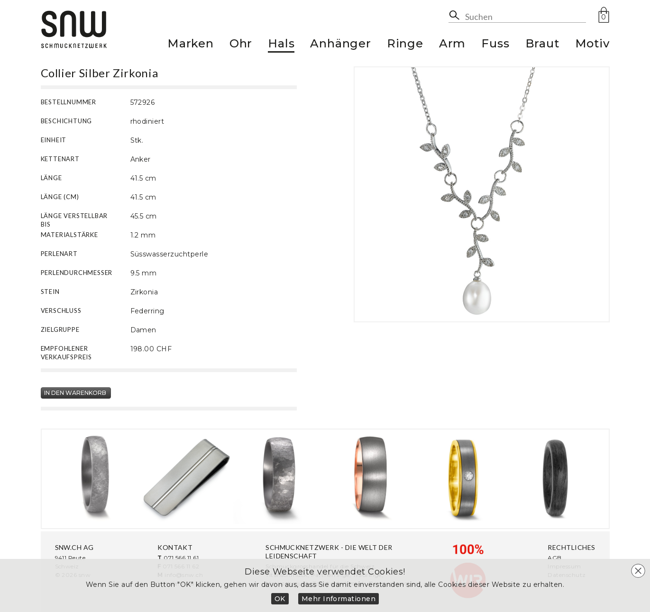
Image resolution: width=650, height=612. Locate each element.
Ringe (405, 44)
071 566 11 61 (181, 557)
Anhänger (340, 44)
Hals (281, 44)
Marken (190, 44)
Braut (542, 44)
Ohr (240, 44)
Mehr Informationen (339, 598)
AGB (554, 557)
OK (280, 598)
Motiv (592, 44)
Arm (452, 44)
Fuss (495, 44)
